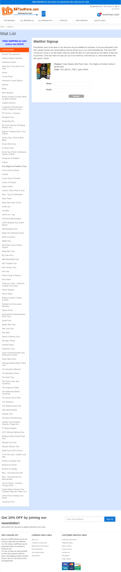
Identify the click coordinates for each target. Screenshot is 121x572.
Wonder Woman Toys (10, 447)
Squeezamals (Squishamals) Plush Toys (13, 315)
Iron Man (5, 211)
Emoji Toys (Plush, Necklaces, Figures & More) (14, 153)
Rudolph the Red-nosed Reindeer (11, 305)
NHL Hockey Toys (9, 267)
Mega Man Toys (8, 251)
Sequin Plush (7, 310)
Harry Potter (7, 198)
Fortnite (5, 174)
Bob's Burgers (7, 93)
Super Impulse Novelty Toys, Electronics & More (13, 354)
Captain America (8, 103)
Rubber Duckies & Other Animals (12, 299)
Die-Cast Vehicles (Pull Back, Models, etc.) (14, 126)
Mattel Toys (6, 241)
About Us (35, 540)
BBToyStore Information (40, 546)
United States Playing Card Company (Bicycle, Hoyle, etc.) (14, 490)
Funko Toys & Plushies (11, 178)
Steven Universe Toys (11, 337)
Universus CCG (8, 502)
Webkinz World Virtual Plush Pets (13, 437)
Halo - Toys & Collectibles (12, 194)
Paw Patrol (6, 279)
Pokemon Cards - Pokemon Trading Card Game (13, 285)
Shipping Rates (67, 543)
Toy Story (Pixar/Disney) (12, 418)
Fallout (4, 162)
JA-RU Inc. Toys (8, 215)
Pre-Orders (82, 21)
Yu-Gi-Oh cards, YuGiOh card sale (14, 456)
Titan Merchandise (9, 410)
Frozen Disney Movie (10, 170)
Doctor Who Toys (9, 144)
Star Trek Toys (8, 329)
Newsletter (65, 556)
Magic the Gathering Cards (13, 233)
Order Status (66, 559)
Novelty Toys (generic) (11, 54)
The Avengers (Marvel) (11, 369)
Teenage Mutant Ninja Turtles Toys (14, 364)
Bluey (4, 89)
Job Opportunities (38, 552)
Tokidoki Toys (7, 414)
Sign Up (110, 519)
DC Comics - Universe (11, 113)
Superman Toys (8, 349)
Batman (5, 85)
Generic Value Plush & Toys (13, 190)
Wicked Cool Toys (9, 443)
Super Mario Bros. (9, 359)
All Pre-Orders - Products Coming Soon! (12, 484)
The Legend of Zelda (10, 388)
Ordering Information (69, 540)
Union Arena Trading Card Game (12, 497)
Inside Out (6, 207)
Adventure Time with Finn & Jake (13, 67)
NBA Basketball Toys (10, 259)
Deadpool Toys (8, 117)
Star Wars (6, 333)
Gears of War (7, 186)
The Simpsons (8, 402)
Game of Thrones (9, 182)
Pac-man (5, 271)
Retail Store (36, 556)
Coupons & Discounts (39, 543)
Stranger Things (8, 341)
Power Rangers (8, 290)
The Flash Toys (8, 377)
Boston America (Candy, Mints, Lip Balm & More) (14, 98)
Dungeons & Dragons (10, 158)
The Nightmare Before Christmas (11, 393)
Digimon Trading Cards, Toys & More (13, 133)
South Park (6, 321)
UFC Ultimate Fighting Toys (13, 432)
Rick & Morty (7, 294)
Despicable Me (8, 121)
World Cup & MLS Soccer (12, 451)
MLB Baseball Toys (10, 229)
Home (2, 27)
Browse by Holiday (9, 469)
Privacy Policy (67, 549)
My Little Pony (7, 255)
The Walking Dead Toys (11, 406)
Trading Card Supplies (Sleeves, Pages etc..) (11, 423)
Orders (108, 6)
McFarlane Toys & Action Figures (12, 246)
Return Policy (66, 546)
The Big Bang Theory (10, 373)
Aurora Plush (7, 77)
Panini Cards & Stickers (11, 275)
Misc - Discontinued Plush (12, 473)
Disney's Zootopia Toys (11, 461)
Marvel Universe (8, 237)
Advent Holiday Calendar (12, 58)
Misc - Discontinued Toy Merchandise (11, 478)
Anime (4, 73)
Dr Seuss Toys (8, 148)
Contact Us (66, 552)
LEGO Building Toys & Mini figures (13, 224)
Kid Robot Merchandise (11, 219)
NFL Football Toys (9, 263)
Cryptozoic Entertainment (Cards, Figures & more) (12, 108)
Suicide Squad (8, 345)
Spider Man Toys (9, 325)
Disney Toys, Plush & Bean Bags (13, 139)
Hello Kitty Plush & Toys (11, 203)
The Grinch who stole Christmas (10, 382)
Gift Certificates (37, 549)
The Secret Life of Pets (11, 398)
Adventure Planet (9, 62)
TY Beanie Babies (9, 428)
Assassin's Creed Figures (12, 81)
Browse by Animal (9, 465)
